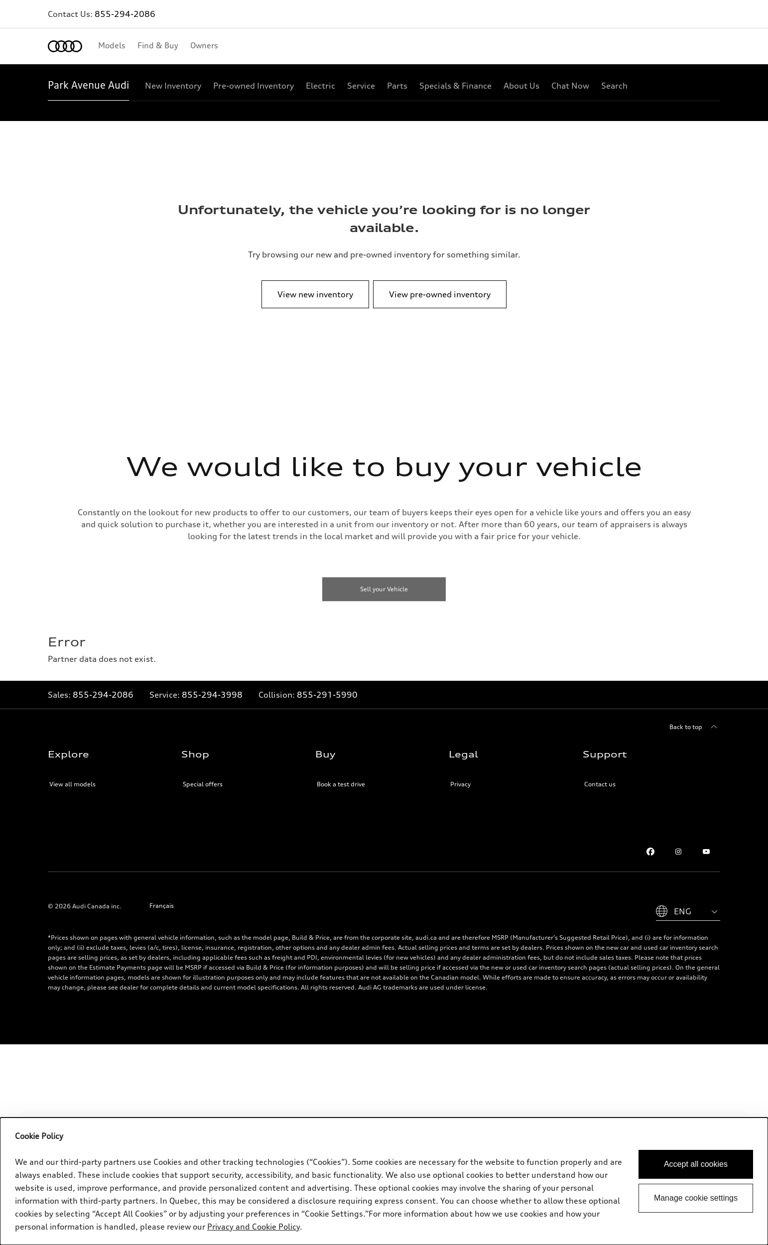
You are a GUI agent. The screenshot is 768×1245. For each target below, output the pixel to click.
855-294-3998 (212, 687)
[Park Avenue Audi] (88, 85)
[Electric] (320, 86)
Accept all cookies (696, 1164)
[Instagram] (678, 844)
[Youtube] (706, 844)
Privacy (460, 776)
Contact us (600, 776)
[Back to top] (694, 719)
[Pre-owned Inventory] (253, 86)
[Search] (614, 86)
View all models (72, 776)
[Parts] (397, 86)
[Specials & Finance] (455, 86)
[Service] (361, 86)
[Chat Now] (570, 86)
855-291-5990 (327, 687)
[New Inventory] (173, 86)
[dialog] (384, 1181)
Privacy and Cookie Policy (253, 1227)
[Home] (65, 46)
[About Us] (521, 86)
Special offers (203, 776)
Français (161, 897)
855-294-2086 (125, 14)
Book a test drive (341, 776)
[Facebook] (650, 844)
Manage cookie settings (696, 1198)
